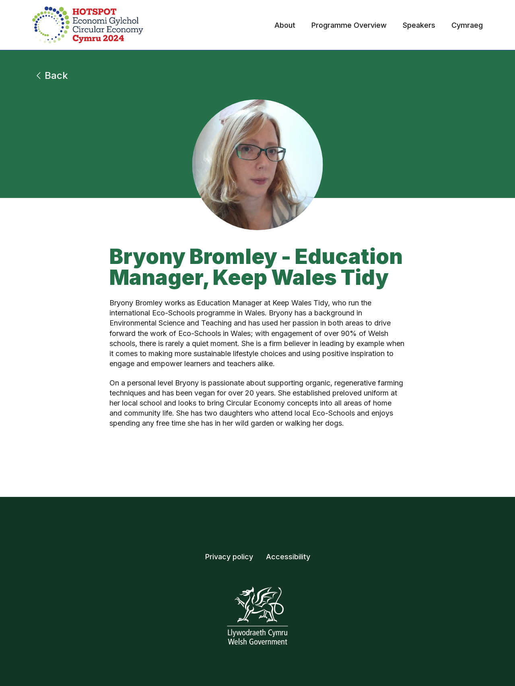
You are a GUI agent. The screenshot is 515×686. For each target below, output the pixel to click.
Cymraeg (467, 25)
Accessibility (288, 556)
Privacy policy (229, 556)
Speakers (419, 25)
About (284, 25)
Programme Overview (349, 25)
